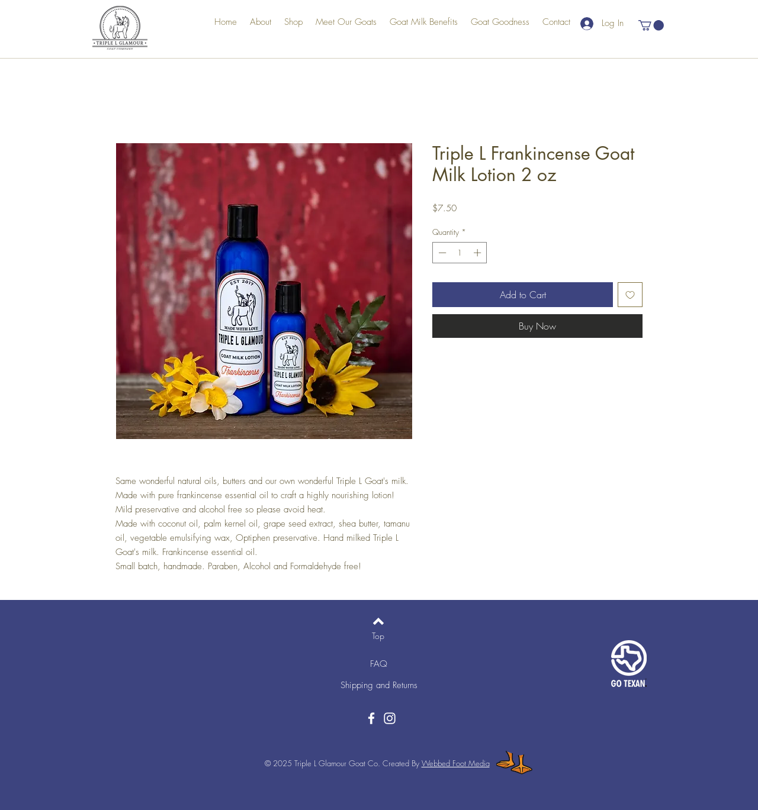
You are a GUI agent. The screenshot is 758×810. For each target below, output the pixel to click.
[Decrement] (441, 253)
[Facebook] (371, 718)
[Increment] (478, 253)
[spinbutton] (459, 253)
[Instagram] (389, 718)
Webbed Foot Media (456, 763)
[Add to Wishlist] (630, 294)
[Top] (377, 636)
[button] (651, 25)
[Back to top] (378, 622)
